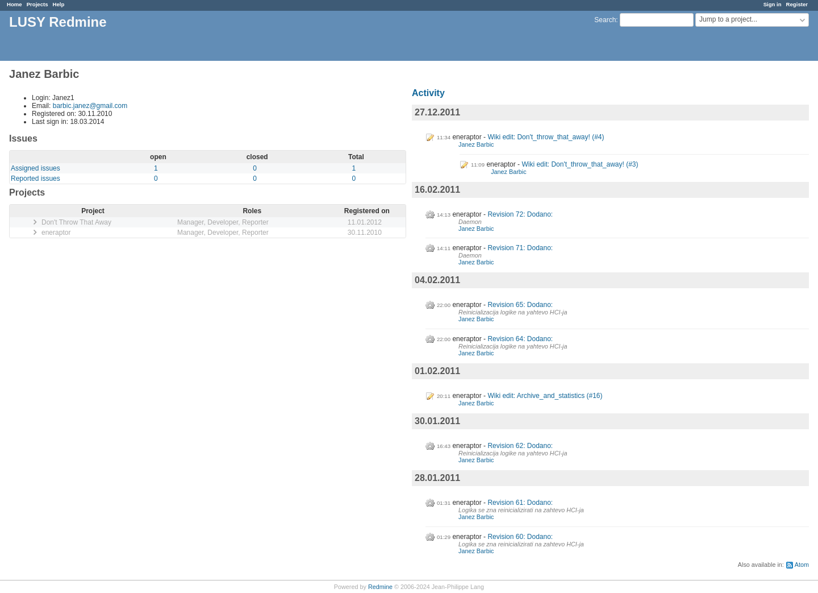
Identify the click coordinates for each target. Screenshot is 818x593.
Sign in (772, 4)
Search (605, 20)
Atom (802, 564)
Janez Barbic (476, 144)
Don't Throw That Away (76, 222)
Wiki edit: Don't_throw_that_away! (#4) (545, 137)
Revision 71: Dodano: (520, 248)
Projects (37, 4)
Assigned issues (35, 168)
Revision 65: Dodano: (520, 305)
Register (797, 4)
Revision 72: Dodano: (520, 214)
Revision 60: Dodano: (520, 537)
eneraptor (55, 233)
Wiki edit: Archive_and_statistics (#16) (544, 396)
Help (59, 4)
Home (14, 4)
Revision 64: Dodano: (520, 339)
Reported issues (35, 179)
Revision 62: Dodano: (520, 446)
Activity (428, 93)
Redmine (380, 586)
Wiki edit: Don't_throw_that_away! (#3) (579, 164)
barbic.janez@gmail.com (90, 106)
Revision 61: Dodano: (520, 503)
